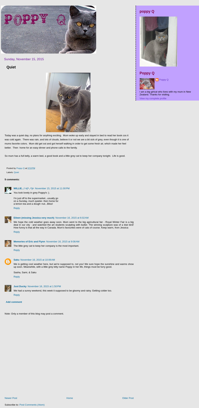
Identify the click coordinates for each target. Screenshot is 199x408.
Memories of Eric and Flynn (29, 241)
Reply (17, 208)
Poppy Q (164, 79)
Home (69, 398)
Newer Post (11, 398)
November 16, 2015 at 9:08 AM (62, 241)
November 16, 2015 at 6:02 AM (72, 217)
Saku (16, 259)
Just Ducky (20, 286)
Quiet (16, 172)
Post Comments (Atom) (32, 404)
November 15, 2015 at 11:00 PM (52, 188)
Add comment (14, 302)
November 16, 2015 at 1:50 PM (44, 286)
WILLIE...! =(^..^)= (24, 188)
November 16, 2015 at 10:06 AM (37, 259)
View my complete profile (153, 98)
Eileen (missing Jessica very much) (34, 217)
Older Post (128, 398)
